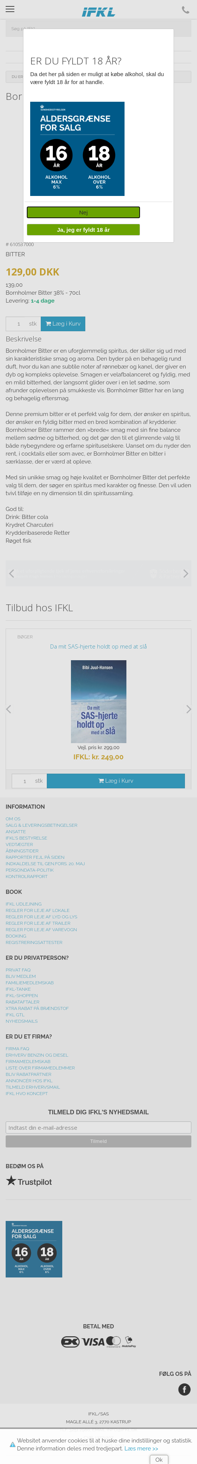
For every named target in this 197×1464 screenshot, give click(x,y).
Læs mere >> (141, 1448)
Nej (83, 212)
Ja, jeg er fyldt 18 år (83, 229)
